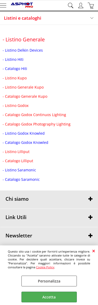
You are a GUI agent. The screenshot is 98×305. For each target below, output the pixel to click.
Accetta (49, 297)
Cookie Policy (45, 267)
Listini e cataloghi (22, 18)
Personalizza (49, 281)
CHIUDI (93, 250)
